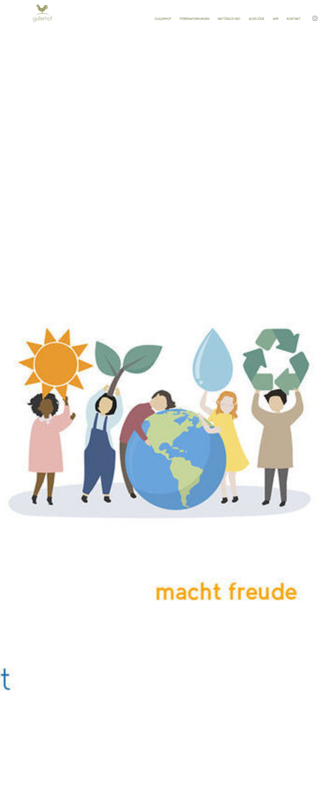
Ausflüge (256, 19)
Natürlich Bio (229, 19)
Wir (275, 19)
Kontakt (294, 19)
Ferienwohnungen (194, 19)
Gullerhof (163, 19)
